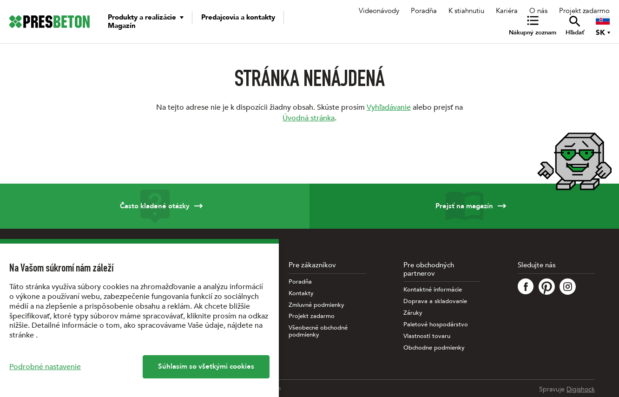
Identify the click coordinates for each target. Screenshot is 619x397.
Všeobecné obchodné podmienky (318, 331)
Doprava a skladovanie (435, 301)
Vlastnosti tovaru (426, 336)
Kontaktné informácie (432, 289)
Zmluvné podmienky (316, 305)
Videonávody (379, 10)
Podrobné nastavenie (45, 367)
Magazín (122, 25)
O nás (538, 10)
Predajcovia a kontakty (238, 17)
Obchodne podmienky (434, 347)
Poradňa (424, 10)
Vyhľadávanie (389, 107)
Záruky (412, 313)
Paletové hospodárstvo (435, 324)
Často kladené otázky (155, 206)
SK (600, 32)
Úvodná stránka (309, 118)
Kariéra (507, 10)
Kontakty (301, 293)
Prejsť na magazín (464, 206)
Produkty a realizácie (142, 17)
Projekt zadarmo (584, 10)
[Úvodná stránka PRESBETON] (49, 21)
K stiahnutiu (466, 10)
